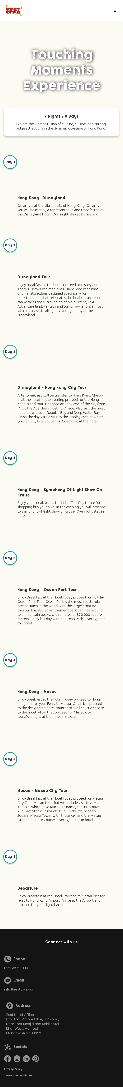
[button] (115, 11)
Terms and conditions (18, 1075)
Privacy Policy (13, 1069)
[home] (14, 11)
